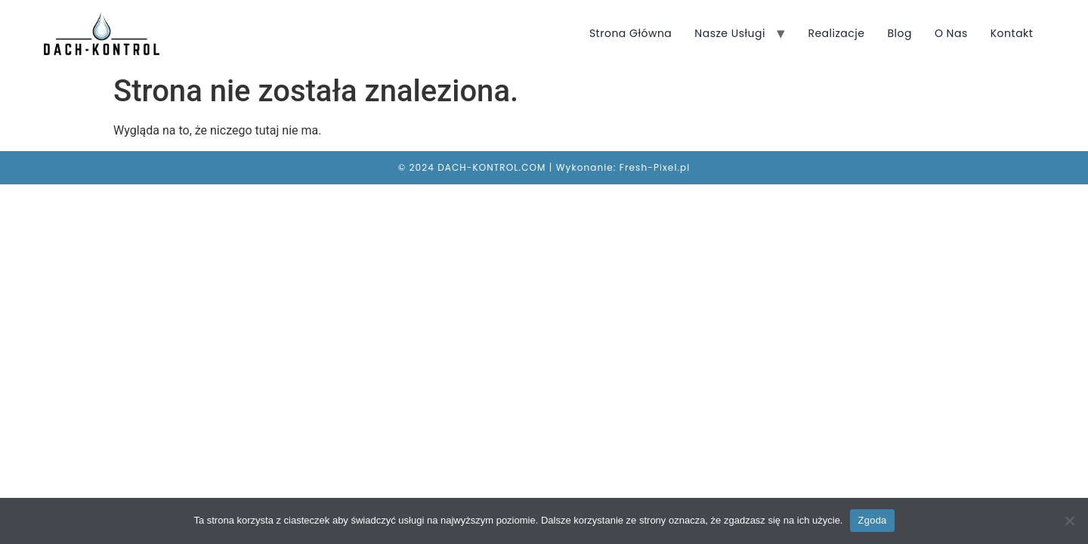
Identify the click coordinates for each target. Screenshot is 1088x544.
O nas (951, 33)
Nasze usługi (729, 33)
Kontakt (1012, 33)
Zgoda (872, 520)
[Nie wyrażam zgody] (1069, 520)
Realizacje (836, 33)
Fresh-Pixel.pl (655, 167)
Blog (899, 33)
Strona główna (630, 33)
